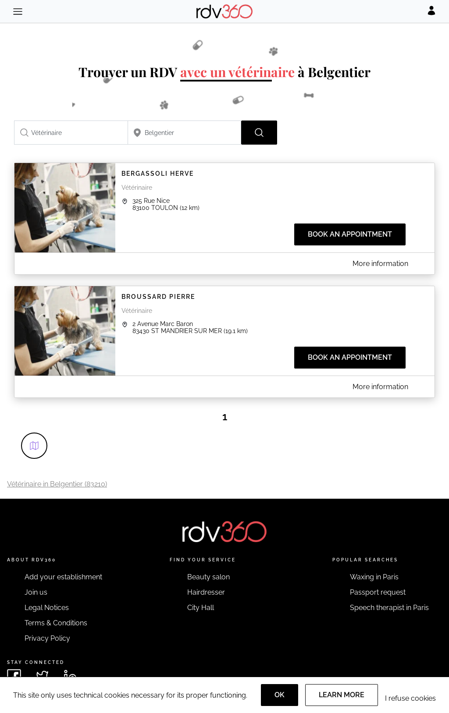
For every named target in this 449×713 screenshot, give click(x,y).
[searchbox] (71, 133)
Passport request (378, 592)
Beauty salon (208, 577)
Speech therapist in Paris (389, 607)
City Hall (200, 607)
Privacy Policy (47, 638)
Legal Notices (47, 607)
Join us (36, 592)
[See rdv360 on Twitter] (42, 676)
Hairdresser (206, 592)
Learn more (341, 695)
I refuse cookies (410, 698)
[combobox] (71, 133)
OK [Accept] (279, 695)
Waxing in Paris (374, 577)
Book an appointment (350, 234)
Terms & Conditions (56, 623)
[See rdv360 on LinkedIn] (70, 676)
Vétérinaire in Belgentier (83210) (57, 484)
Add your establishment (63, 577)
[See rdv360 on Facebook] (14, 676)
